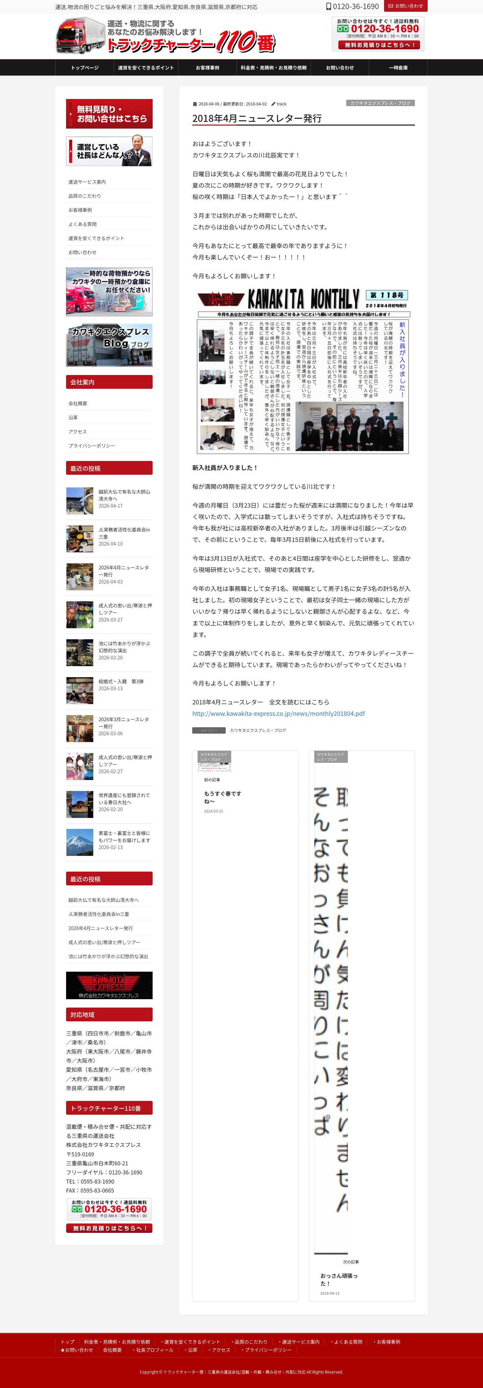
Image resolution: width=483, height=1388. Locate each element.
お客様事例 (80, 209)
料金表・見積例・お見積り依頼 (117, 1341)
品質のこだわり (84, 195)
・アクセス (218, 1349)
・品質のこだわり (249, 1341)
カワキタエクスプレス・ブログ (381, 103)
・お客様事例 (386, 1341)
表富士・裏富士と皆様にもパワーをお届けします (124, 836)
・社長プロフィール (152, 1349)
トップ (67, 1341)
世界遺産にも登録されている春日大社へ (124, 798)
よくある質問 (82, 224)
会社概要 (77, 403)
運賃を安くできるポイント (96, 238)
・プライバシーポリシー (266, 1349)
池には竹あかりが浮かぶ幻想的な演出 (124, 647)
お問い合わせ (405, 5)
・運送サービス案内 (298, 1341)
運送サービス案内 (87, 181)
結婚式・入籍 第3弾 (121, 681)
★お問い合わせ (76, 1349)
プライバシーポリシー (91, 445)
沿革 (73, 417)
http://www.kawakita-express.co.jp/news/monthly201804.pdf (278, 713)
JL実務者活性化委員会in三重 (98, 914)
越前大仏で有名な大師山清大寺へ (103, 899)
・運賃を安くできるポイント (190, 1341)
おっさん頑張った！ (339, 1279)
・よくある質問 (345, 1341)
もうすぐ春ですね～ (223, 797)
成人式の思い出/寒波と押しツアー (104, 942)
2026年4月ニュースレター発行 (100, 928)
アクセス (77, 431)
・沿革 (190, 1349)
